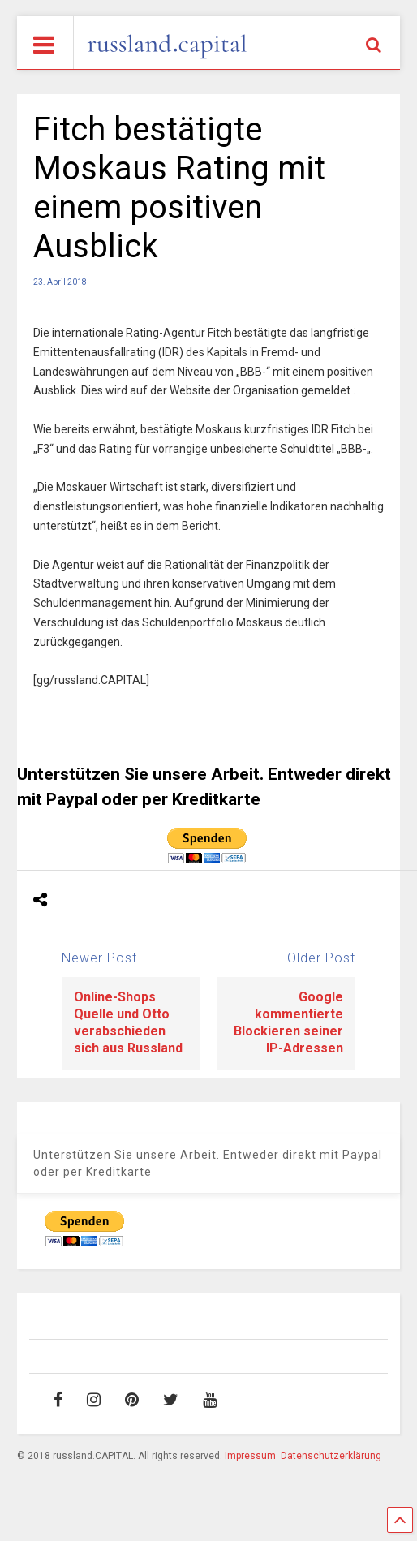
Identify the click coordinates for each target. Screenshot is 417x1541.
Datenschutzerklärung (331, 1455)
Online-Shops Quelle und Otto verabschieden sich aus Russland (128, 1022)
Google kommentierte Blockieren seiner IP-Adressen (288, 1022)
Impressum (250, 1455)
